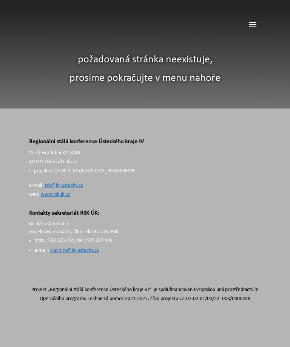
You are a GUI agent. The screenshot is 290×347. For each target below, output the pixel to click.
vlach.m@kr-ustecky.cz (74, 250)
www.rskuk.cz (55, 194)
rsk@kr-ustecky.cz (63, 185)
